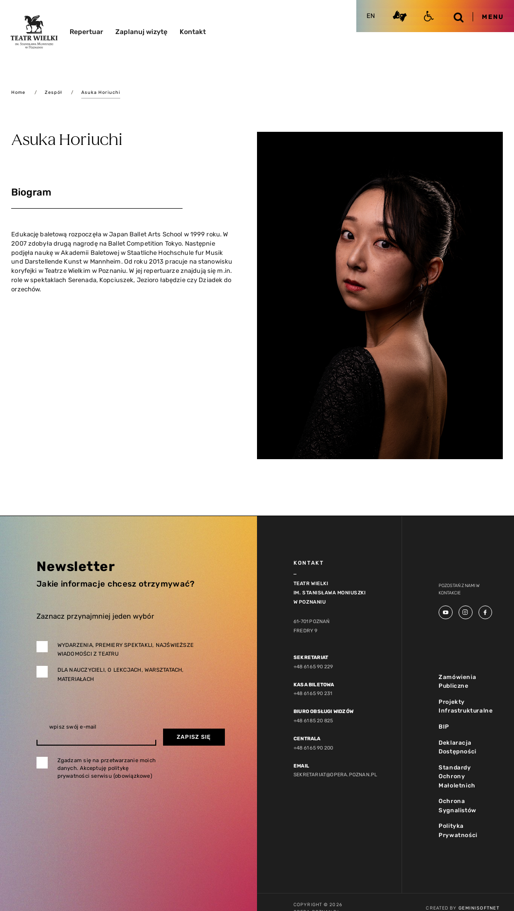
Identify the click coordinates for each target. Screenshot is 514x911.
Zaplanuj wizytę (141, 32)
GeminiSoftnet (479, 908)
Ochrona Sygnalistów (458, 806)
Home (18, 92)
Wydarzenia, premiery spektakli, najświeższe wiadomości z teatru (125, 650)
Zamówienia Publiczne (457, 682)
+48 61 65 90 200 (313, 748)
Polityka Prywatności (458, 830)
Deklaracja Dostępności (458, 747)
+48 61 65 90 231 (313, 693)
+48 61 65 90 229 (313, 666)
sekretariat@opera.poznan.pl (336, 774)
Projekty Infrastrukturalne (466, 706)
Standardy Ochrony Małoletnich (457, 776)
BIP (444, 726)
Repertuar (86, 32)
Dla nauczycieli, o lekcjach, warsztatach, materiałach (120, 674)
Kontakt (193, 32)
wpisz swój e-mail (73, 727)
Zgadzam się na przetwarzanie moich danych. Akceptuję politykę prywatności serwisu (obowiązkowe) (106, 768)
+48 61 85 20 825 (313, 720)
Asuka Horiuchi (100, 92)
